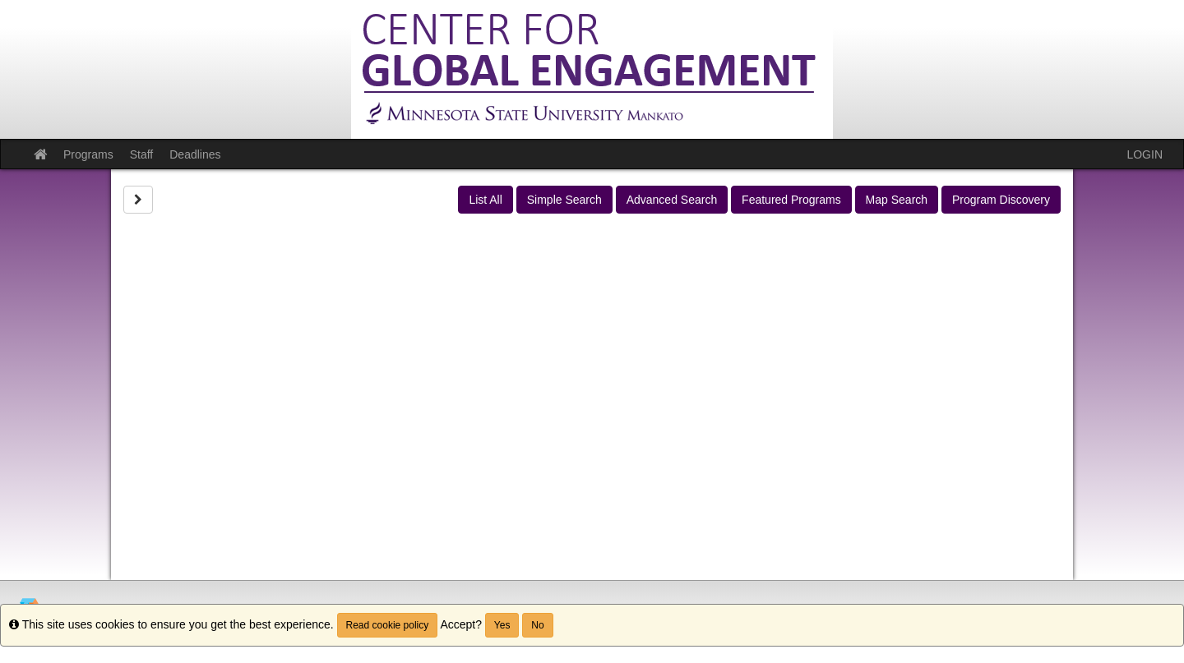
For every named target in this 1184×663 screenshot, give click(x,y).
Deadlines (194, 154)
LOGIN (1144, 154)
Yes (502, 625)
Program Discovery (1001, 199)
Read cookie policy (387, 625)
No (537, 625)
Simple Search (564, 199)
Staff (142, 154)
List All (485, 199)
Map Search (896, 199)
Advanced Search (672, 199)
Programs (88, 154)
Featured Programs (791, 199)
